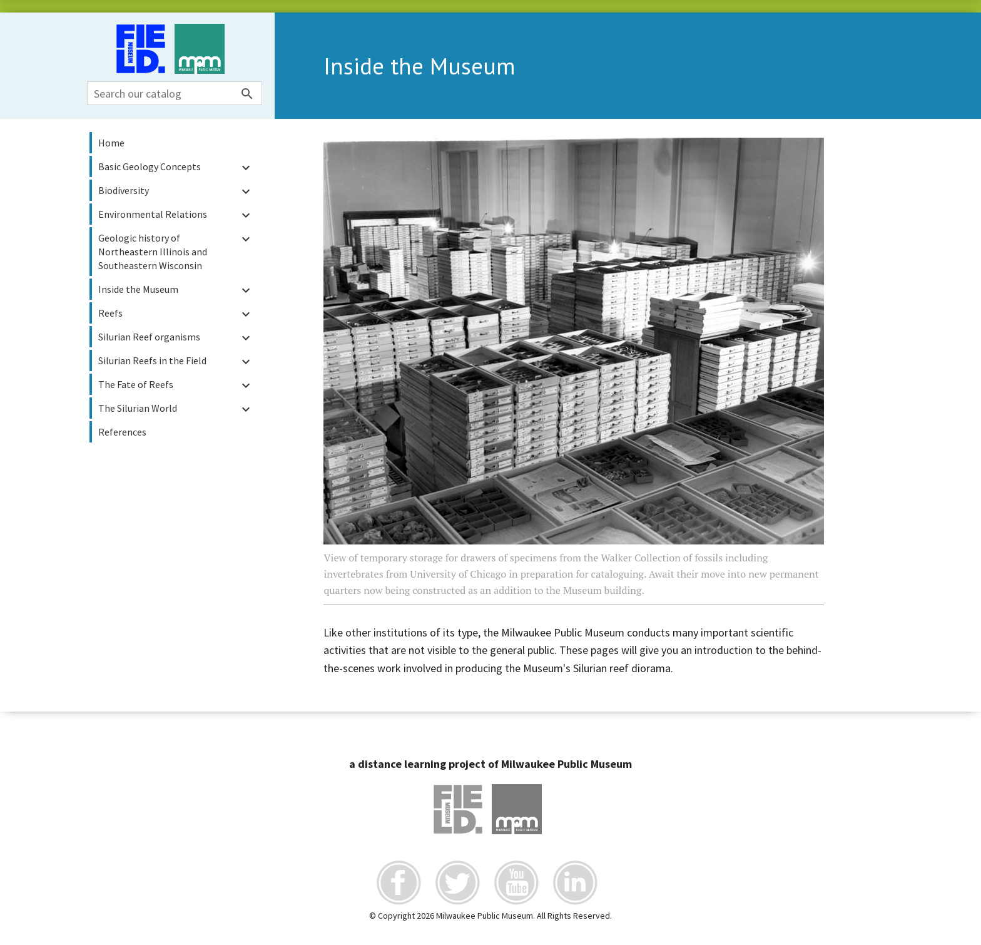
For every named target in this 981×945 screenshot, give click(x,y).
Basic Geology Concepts (175, 167)
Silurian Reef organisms (175, 337)
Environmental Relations (175, 215)
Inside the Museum (175, 290)
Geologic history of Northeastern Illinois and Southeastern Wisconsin (175, 251)
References (122, 432)
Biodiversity (175, 191)
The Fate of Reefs (175, 385)
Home (111, 142)
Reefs (175, 314)
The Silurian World (175, 409)
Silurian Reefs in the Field (175, 361)
